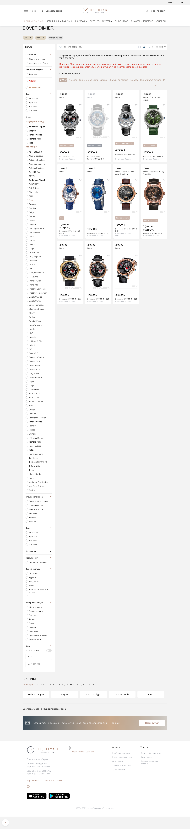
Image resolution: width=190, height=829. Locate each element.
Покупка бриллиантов (151, 765)
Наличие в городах (39, 82)
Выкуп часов (121, 23)
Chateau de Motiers (118, 92)
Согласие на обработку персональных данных (39, 785)
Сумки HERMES (118, 782)
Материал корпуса (39, 615)
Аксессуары (81, 23)
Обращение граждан (83, 764)
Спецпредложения (39, 509)
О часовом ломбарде (142, 23)
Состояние (39, 67)
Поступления (39, 570)
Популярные (29, 697)
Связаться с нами (53, 793)
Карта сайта (33, 793)
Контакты (161, 23)
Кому (39, 106)
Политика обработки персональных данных (38, 777)
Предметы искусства (101, 23)
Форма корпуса (39, 581)
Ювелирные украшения (59, 23)
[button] (30, 11)
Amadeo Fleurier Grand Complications (88, 92)
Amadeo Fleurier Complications (145, 92)
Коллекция (39, 563)
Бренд (39, 129)
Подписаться (152, 735)
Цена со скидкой (33, 663)
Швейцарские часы (34, 23)
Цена (39, 658)
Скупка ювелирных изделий (149, 774)
